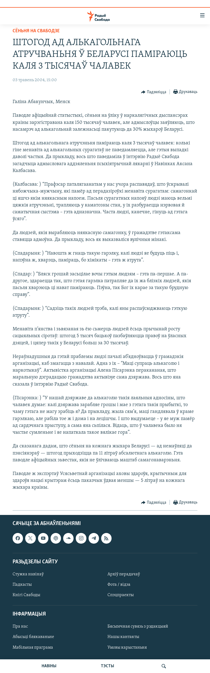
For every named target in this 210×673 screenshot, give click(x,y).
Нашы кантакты (123, 637)
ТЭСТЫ (107, 666)
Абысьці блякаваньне (33, 637)
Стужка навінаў (28, 574)
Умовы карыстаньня (127, 647)
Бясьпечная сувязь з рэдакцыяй (137, 626)
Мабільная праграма (33, 647)
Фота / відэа (118, 584)
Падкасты (22, 584)
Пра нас (20, 626)
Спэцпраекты (120, 595)
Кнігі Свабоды (26, 595)
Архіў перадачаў (123, 574)
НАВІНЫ (49, 666)
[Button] (153, 92)
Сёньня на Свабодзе (36, 31)
